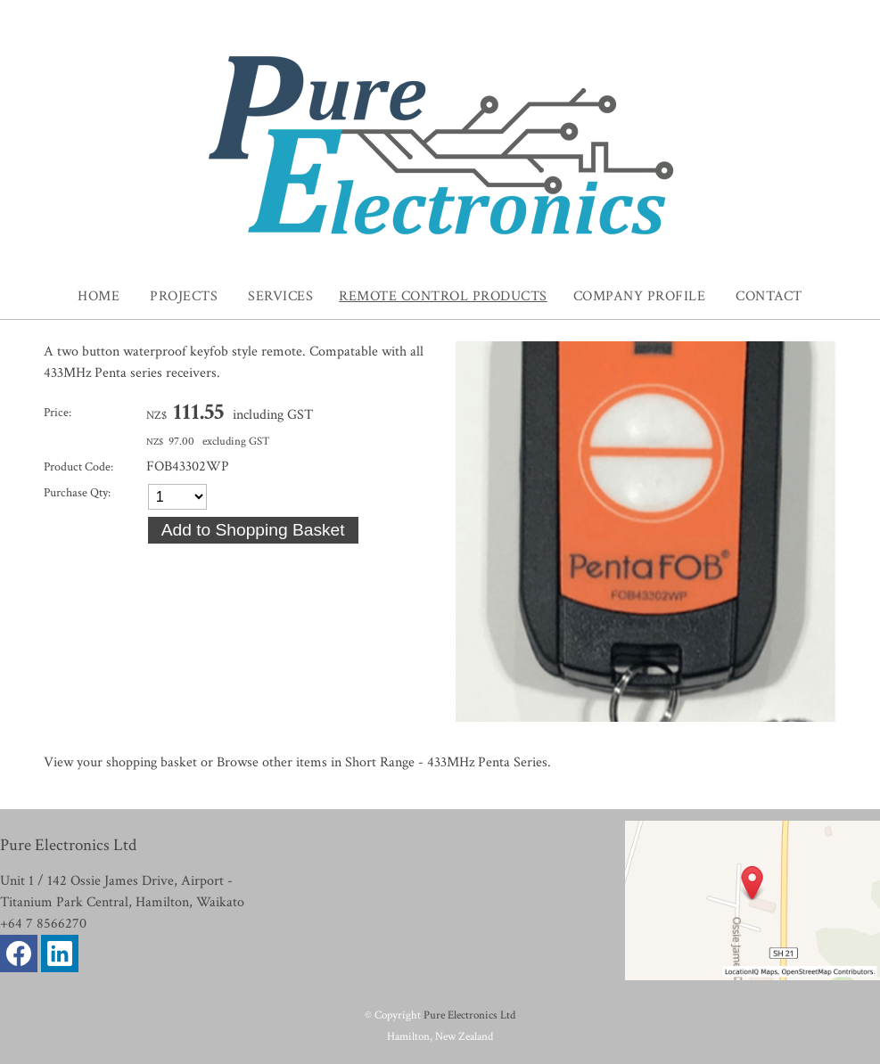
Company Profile (639, 296)
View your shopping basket (120, 762)
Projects (184, 296)
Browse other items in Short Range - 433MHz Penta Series (382, 762)
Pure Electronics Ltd (469, 1015)
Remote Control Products (443, 296)
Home (98, 296)
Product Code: (78, 466)
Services (280, 296)
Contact (769, 296)
